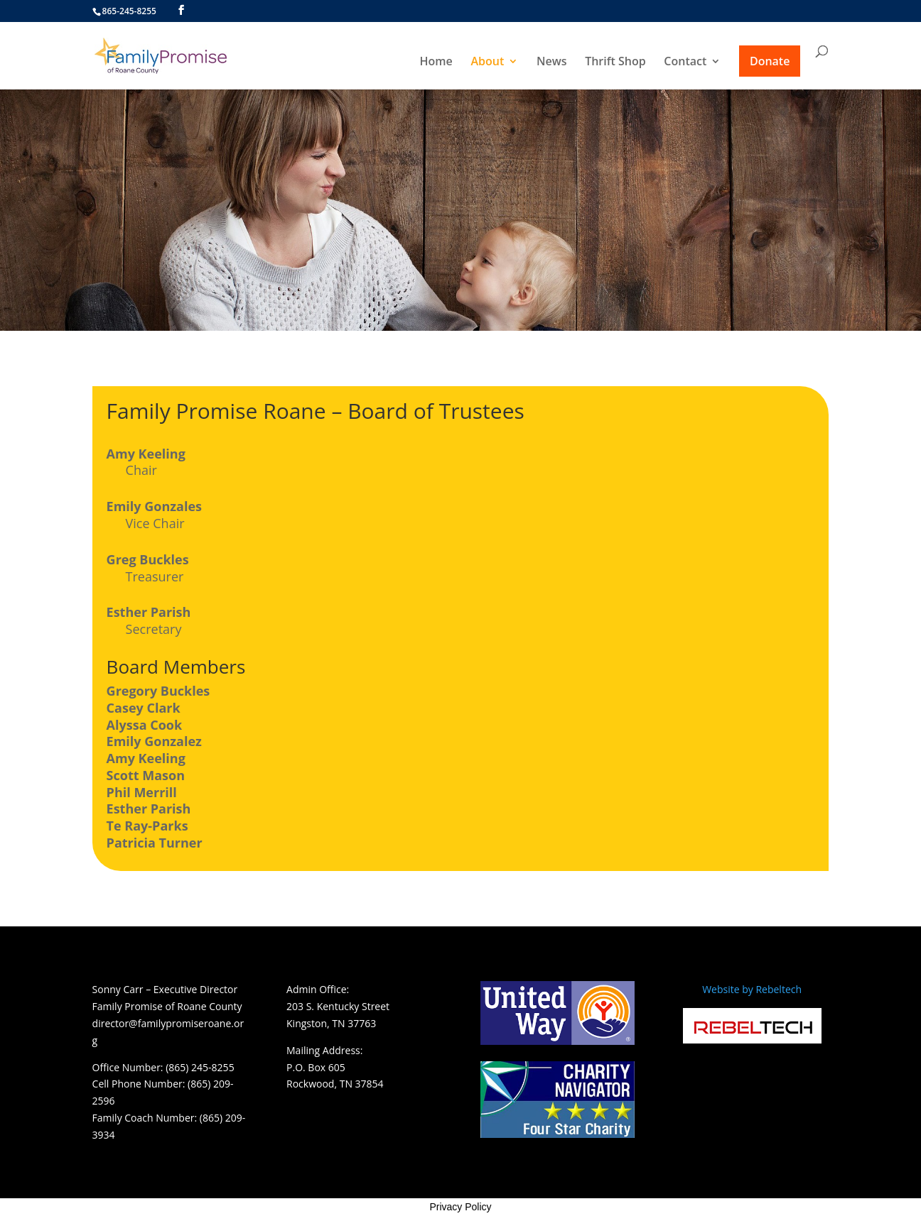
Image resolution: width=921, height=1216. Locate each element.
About (487, 62)
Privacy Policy (460, 1206)
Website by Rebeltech (752, 989)
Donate (770, 61)
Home (436, 62)
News (552, 62)
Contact (685, 62)
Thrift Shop (615, 62)
